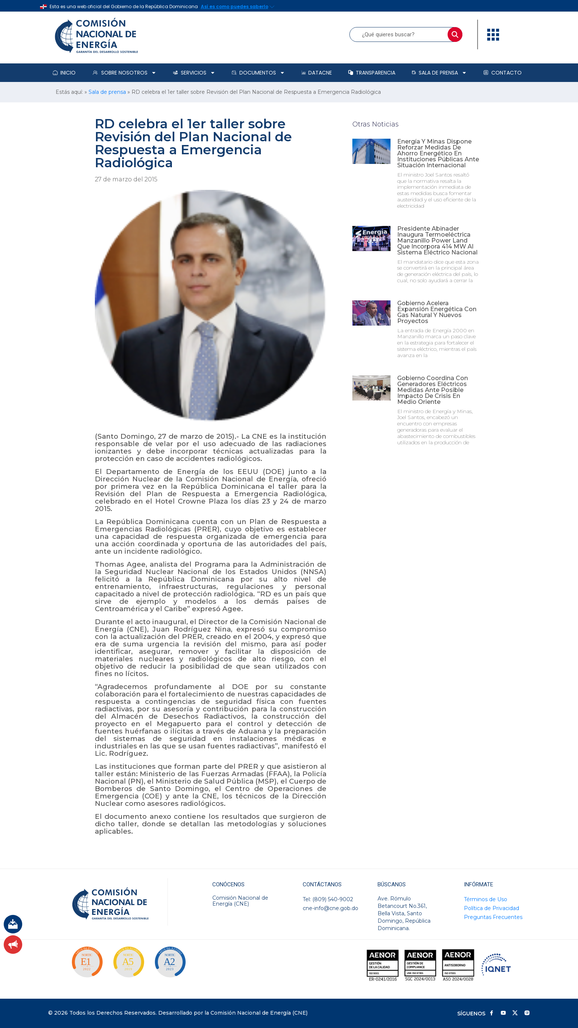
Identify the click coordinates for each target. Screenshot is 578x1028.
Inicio (64, 72)
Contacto (502, 72)
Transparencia (371, 72)
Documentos (258, 72)
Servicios (194, 72)
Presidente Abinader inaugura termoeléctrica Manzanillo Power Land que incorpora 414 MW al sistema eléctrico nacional (437, 240)
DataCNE (317, 72)
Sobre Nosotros (124, 72)
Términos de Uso (485, 899)
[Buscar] (455, 34)
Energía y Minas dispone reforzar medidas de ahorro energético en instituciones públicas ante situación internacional (438, 153)
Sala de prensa (439, 72)
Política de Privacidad (491, 908)
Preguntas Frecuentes (493, 917)
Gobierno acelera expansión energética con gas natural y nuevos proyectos (436, 312)
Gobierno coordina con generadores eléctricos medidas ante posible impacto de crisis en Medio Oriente (432, 390)
